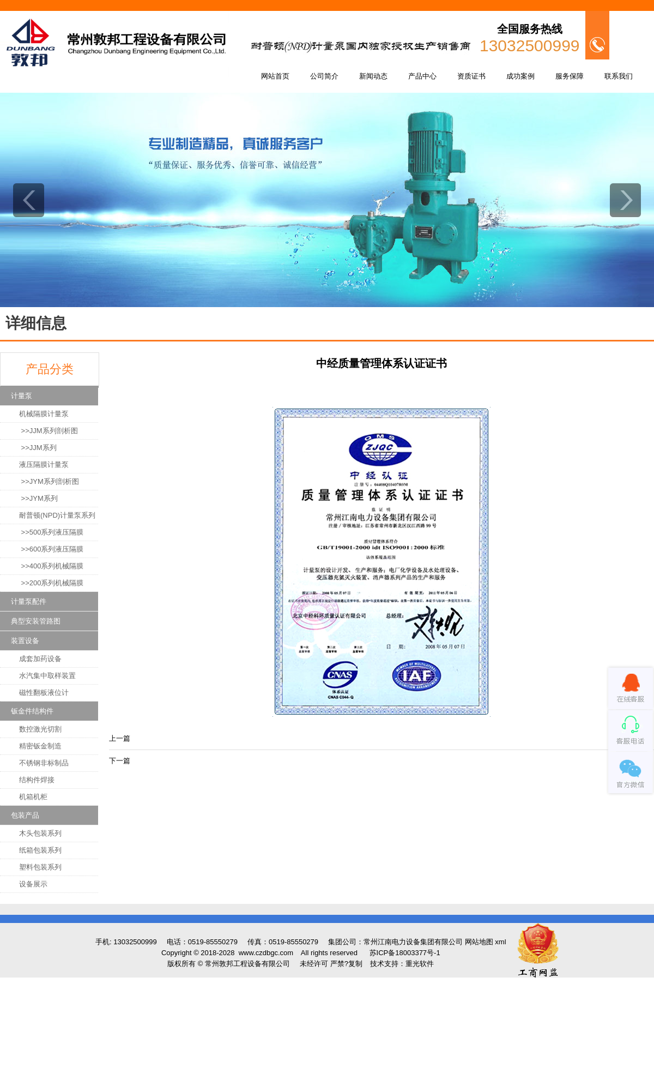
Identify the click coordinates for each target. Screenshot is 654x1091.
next (625, 200)
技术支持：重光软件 (402, 964)
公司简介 (324, 76)
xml (500, 942)
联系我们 (618, 76)
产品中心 (422, 76)
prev (28, 200)
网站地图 (479, 942)
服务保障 (569, 76)
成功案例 (520, 76)
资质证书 (471, 76)
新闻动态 (373, 76)
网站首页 (275, 76)
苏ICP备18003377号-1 (405, 953)
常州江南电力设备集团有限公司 (413, 942)
